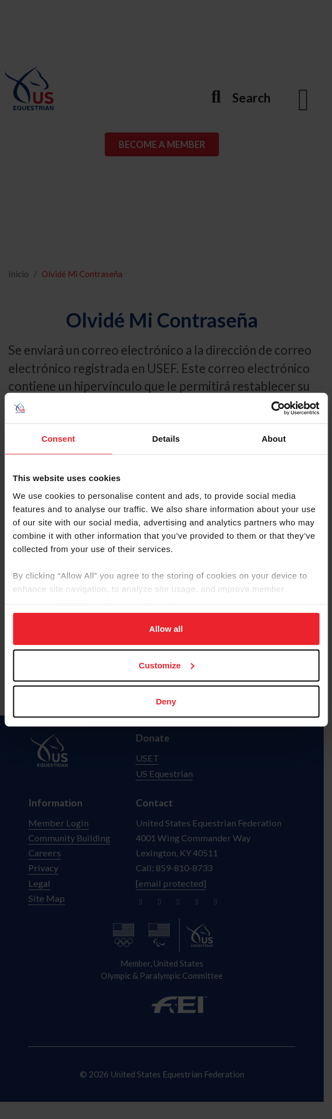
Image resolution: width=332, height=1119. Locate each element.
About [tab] (274, 438)
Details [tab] (166, 438)
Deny (166, 701)
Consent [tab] (58, 438)
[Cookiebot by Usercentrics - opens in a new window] (270, 408)
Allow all (166, 628)
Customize (166, 665)
